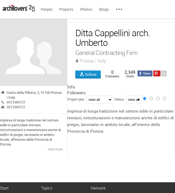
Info (71, 87)
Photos (86, 9)
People (46, 9)
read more (55, 149)
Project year (75, 99)
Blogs (104, 9)
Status (119, 99)
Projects (66, 9)
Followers (76, 93)
